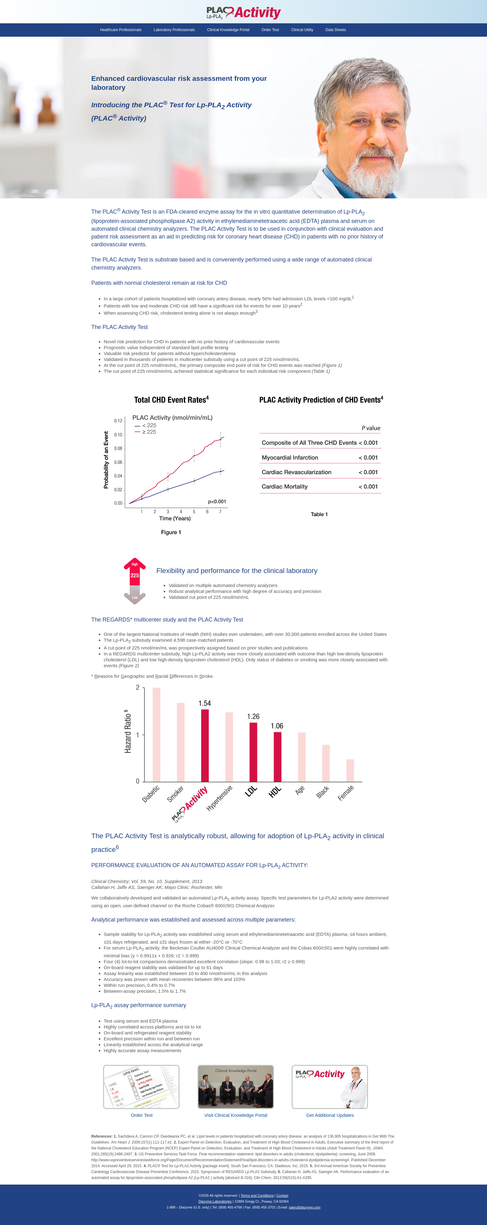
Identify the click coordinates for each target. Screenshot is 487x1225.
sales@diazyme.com (305, 1207)
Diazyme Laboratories (215, 1201)
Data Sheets (335, 30)
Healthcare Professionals (120, 30)
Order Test (270, 30)
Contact (282, 1195)
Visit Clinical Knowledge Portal (236, 1112)
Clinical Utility (302, 30)
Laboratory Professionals (174, 30)
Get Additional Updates (330, 1112)
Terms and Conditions (257, 1195)
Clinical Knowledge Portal (228, 30)
